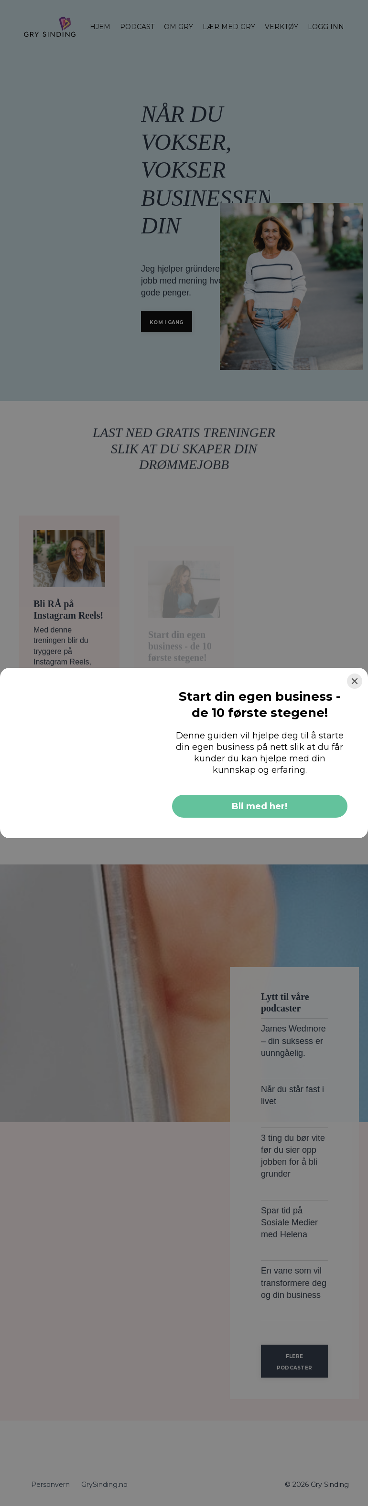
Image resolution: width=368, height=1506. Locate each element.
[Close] (354, 681)
